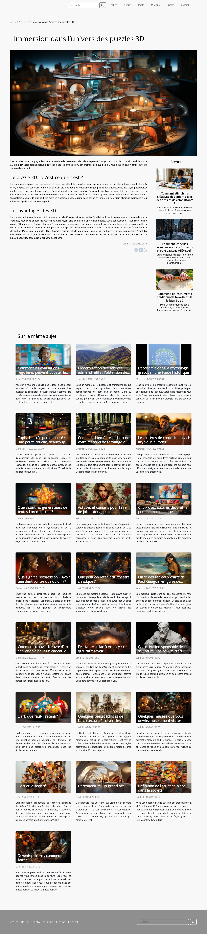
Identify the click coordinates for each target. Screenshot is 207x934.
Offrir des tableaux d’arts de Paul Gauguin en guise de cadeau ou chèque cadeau (161, 581)
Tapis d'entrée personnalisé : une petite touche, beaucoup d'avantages (41, 442)
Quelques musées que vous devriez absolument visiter (160, 718)
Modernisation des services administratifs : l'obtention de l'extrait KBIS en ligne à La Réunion (102, 374)
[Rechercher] (83, 5)
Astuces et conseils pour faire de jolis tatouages (102, 509)
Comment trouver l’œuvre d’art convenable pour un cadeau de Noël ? (43, 651)
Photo (141, 5)
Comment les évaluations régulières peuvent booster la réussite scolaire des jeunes (42, 372)
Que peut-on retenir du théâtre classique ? (103, 579)
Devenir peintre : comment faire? (40, 857)
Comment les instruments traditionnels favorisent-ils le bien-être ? (174, 297)
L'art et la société (32, 785)
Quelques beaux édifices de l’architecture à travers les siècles (100, 720)
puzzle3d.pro (53, 184)
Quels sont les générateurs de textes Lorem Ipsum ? (42, 509)
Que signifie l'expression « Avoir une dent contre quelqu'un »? (44, 579)
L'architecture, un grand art (101, 785)
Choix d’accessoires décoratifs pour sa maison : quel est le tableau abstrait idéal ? (162, 511)
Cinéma (170, 5)
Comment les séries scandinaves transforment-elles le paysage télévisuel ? (174, 247)
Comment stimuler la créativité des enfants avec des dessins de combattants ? (174, 198)
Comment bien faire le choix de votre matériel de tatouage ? (103, 439)
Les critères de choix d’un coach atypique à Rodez (164, 439)
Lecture (113, 5)
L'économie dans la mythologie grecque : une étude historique (163, 370)
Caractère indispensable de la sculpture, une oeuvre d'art (162, 648)
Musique (155, 5)
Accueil (14, 22)
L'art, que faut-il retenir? (38, 716)
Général (185, 5)
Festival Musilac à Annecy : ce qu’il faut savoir (102, 648)
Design (127, 5)
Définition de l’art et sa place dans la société (161, 788)
